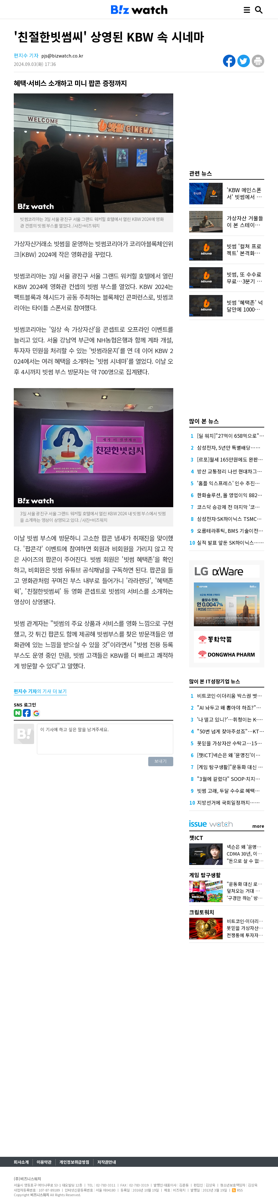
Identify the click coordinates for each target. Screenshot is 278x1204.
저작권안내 (106, 1162)
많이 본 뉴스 (204, 421)
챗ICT (196, 838)
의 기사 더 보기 (40, 691)
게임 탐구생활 (205, 875)
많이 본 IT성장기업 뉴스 (214, 681)
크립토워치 (201, 912)
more (258, 826)
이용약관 (44, 1162)
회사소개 (21, 1162)
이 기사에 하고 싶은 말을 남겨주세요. (104, 739)
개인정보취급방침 (74, 1162)
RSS (237, 1189)
